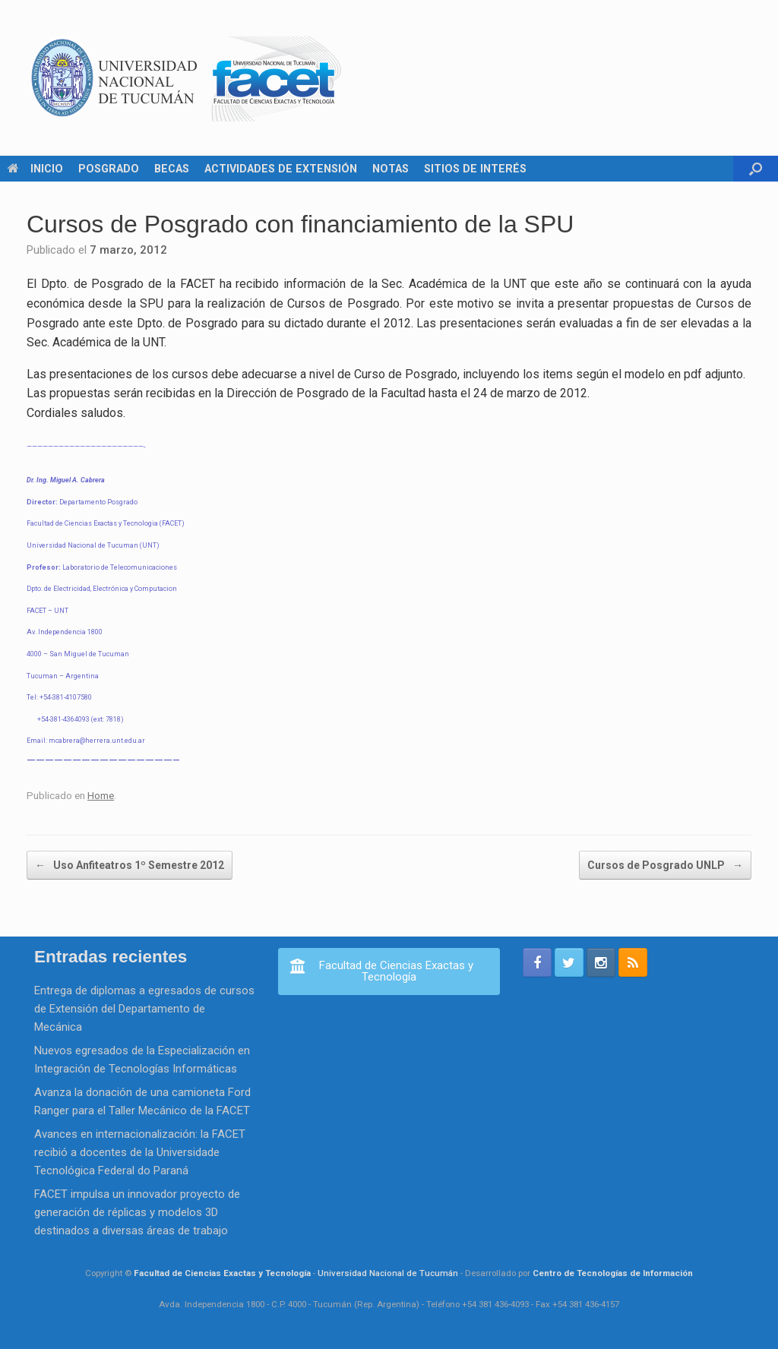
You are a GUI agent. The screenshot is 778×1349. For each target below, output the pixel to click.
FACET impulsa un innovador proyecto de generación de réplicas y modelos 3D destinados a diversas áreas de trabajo (137, 1212)
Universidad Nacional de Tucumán (388, 1273)
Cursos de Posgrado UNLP (665, 865)
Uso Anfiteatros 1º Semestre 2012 (129, 865)
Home (100, 795)
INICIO (35, 169)
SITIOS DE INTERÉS (475, 169)
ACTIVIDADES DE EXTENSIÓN (280, 169)
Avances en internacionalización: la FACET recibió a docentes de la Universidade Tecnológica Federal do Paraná (139, 1152)
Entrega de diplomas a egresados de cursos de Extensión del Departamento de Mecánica (144, 1009)
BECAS (171, 169)
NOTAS (390, 169)
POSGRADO (108, 169)
